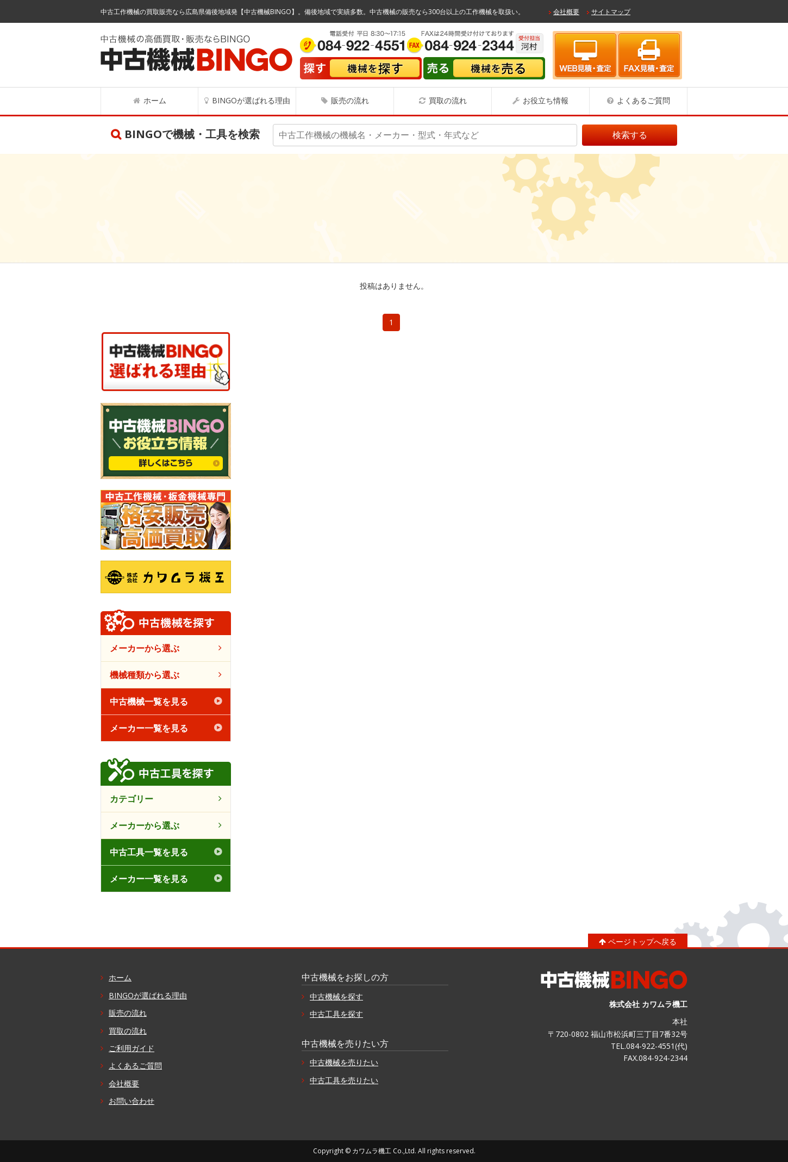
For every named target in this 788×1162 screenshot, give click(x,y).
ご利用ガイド (131, 1048)
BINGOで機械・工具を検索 (192, 134)
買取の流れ (448, 100)
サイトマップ (610, 11)
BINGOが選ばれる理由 (251, 100)
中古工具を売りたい (344, 1080)
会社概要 (566, 11)
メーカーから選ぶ (144, 648)
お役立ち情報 (545, 100)
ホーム (154, 100)
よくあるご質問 (643, 100)
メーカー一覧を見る (149, 728)
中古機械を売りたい (344, 1062)
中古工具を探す (336, 1014)
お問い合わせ (131, 1101)
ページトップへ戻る (642, 941)
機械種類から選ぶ (144, 675)
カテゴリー (131, 799)
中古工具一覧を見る (149, 852)
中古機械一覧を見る (149, 701)
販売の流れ (350, 100)
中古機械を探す (336, 996)
